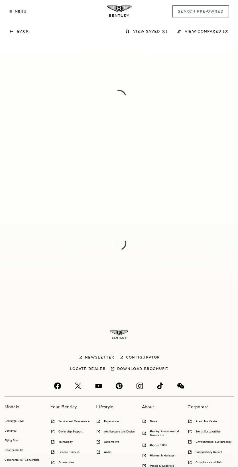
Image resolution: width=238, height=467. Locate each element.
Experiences (107, 421)
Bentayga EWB (14, 420)
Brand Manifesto (202, 421)
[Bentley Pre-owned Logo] (119, 11)
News (149, 421)
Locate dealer (88, 369)
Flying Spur (12, 440)
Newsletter (96, 357)
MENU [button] (18, 11)
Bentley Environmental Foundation (160, 433)
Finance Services (65, 452)
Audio (103, 452)
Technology (61, 442)
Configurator (139, 357)
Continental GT (14, 450)
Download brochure (139, 369)
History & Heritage (158, 455)
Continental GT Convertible (22, 459)
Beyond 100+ (154, 445)
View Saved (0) (146, 31)
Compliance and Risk (205, 462)
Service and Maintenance (69, 421)
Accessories (62, 462)
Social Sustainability (204, 431)
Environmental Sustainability (209, 442)
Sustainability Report (205, 452)
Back (19, 31)
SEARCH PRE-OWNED (200, 11)
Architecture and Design (115, 431)
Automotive (107, 442)
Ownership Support (66, 431)
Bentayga (11, 430)
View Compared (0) (203, 31)
